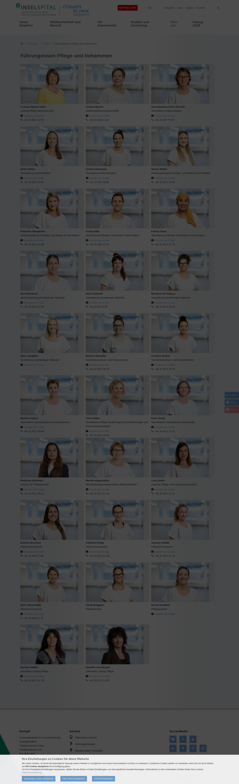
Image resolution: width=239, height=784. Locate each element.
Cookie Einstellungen (103, 778)
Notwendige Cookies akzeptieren (38, 778)
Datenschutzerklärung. (32, 772)
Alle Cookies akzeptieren (74, 778)
